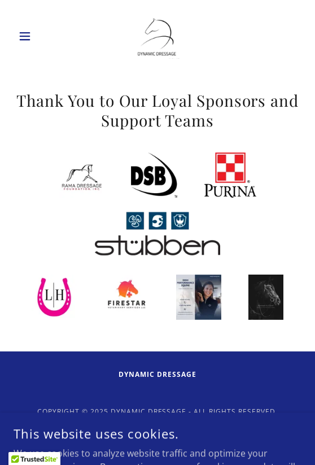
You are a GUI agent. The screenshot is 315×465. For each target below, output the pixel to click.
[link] (157, 36)
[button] (35, 36)
